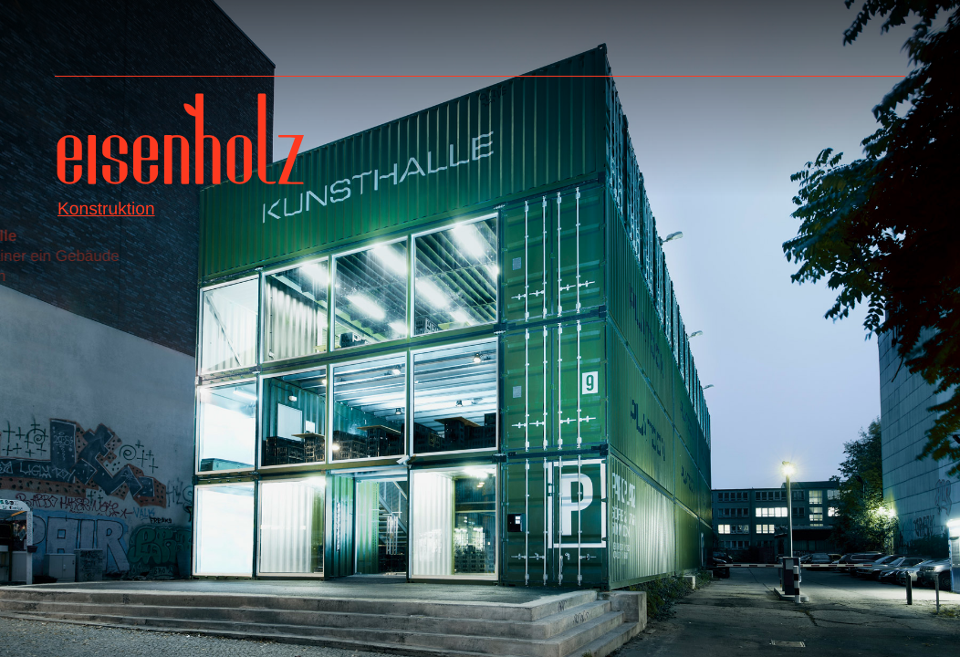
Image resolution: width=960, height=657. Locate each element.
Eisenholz (181, 145)
